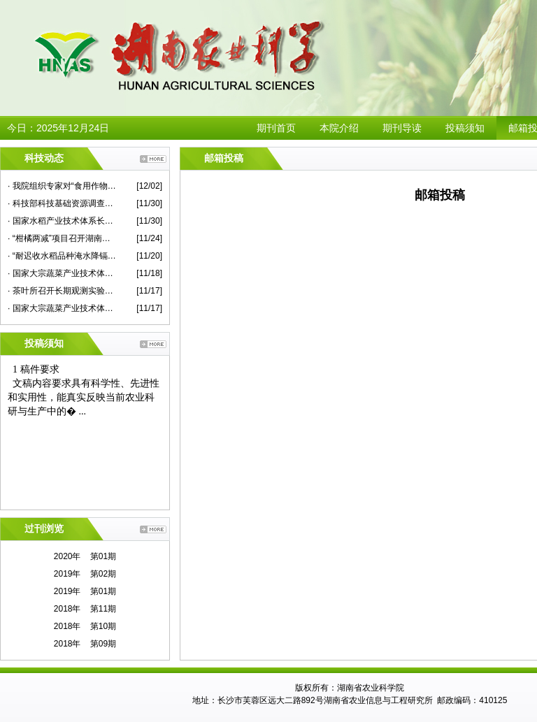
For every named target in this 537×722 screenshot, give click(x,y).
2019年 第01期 (85, 591)
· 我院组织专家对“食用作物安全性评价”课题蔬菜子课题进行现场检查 (62, 186)
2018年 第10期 (85, 626)
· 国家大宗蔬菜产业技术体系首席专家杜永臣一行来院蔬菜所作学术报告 (62, 273)
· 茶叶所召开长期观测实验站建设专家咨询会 (62, 291)
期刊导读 (402, 127)
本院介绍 (339, 127)
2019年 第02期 (85, 574)
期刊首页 (276, 127)
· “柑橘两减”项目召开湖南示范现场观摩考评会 (62, 238)
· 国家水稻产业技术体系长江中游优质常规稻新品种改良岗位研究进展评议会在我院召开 (62, 221)
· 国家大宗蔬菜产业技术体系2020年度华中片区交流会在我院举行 (62, 308)
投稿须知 (465, 127)
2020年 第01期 (85, 556)
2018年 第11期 (85, 609)
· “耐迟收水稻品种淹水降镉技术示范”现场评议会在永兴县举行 (62, 256)
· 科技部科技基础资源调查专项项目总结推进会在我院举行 (62, 203)
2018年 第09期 (85, 644)
